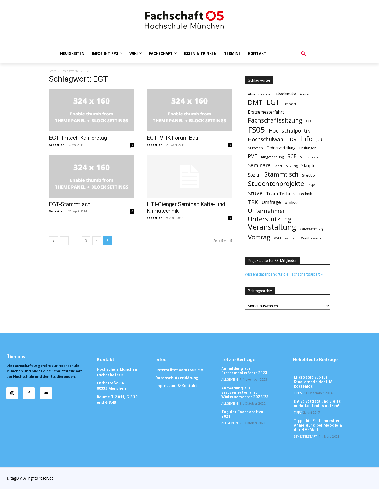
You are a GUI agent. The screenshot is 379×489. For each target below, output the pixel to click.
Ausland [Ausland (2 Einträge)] (306, 94)
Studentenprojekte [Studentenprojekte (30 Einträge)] (276, 183)
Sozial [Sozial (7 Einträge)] (254, 175)
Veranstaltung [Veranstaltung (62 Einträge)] (272, 227)
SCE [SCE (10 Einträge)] (291, 156)
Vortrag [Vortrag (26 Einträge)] (259, 237)
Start (52, 71)
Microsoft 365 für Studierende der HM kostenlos (313, 381)
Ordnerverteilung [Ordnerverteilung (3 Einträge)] (281, 147)
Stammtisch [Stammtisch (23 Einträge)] (281, 174)
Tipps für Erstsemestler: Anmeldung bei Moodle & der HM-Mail (318, 425)
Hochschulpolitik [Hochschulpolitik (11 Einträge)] (289, 130)
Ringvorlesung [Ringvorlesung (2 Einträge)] (272, 156)
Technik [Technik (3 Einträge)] (305, 193)
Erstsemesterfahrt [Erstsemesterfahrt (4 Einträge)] (266, 112)
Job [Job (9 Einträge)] (320, 139)
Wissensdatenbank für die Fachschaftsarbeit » (284, 274)
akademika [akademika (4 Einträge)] (286, 94)
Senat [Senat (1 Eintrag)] (278, 166)
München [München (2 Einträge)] (255, 147)
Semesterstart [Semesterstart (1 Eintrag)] (310, 157)
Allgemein (229, 379)
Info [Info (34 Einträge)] (306, 138)
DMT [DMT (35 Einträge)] (255, 102)
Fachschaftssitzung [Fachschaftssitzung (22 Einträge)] (275, 120)
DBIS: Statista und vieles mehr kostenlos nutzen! (317, 403)
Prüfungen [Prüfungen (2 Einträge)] (307, 147)
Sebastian (57, 145)
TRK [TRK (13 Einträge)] (253, 202)
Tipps (298, 393)
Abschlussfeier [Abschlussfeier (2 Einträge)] (260, 94)
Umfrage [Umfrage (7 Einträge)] (271, 202)
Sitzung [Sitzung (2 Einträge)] (292, 165)
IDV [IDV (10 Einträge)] (292, 139)
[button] (303, 54)
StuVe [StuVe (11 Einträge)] (255, 193)
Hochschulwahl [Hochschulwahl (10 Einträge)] (266, 139)
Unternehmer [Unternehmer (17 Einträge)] (266, 210)
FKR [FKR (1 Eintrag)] (308, 121)
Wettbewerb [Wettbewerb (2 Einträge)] (311, 238)
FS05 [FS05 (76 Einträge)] (256, 130)
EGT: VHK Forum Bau (172, 138)
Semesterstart (305, 436)
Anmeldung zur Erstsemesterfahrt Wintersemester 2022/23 (245, 392)
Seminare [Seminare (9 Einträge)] (259, 165)
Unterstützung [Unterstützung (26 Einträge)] (270, 219)
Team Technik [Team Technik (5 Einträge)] (280, 194)
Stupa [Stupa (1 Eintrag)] (312, 185)
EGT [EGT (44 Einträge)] (273, 102)
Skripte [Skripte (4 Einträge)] (308, 165)
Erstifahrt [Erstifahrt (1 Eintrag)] (289, 104)
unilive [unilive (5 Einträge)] (291, 202)
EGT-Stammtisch (70, 204)
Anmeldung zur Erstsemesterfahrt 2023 (244, 370)
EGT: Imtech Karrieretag (78, 138)
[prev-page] (53, 240)
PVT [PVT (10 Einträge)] (252, 156)
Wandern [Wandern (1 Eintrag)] (291, 238)
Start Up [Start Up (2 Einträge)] (308, 175)
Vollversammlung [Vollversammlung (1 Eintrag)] (311, 229)
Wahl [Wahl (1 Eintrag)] (277, 238)
